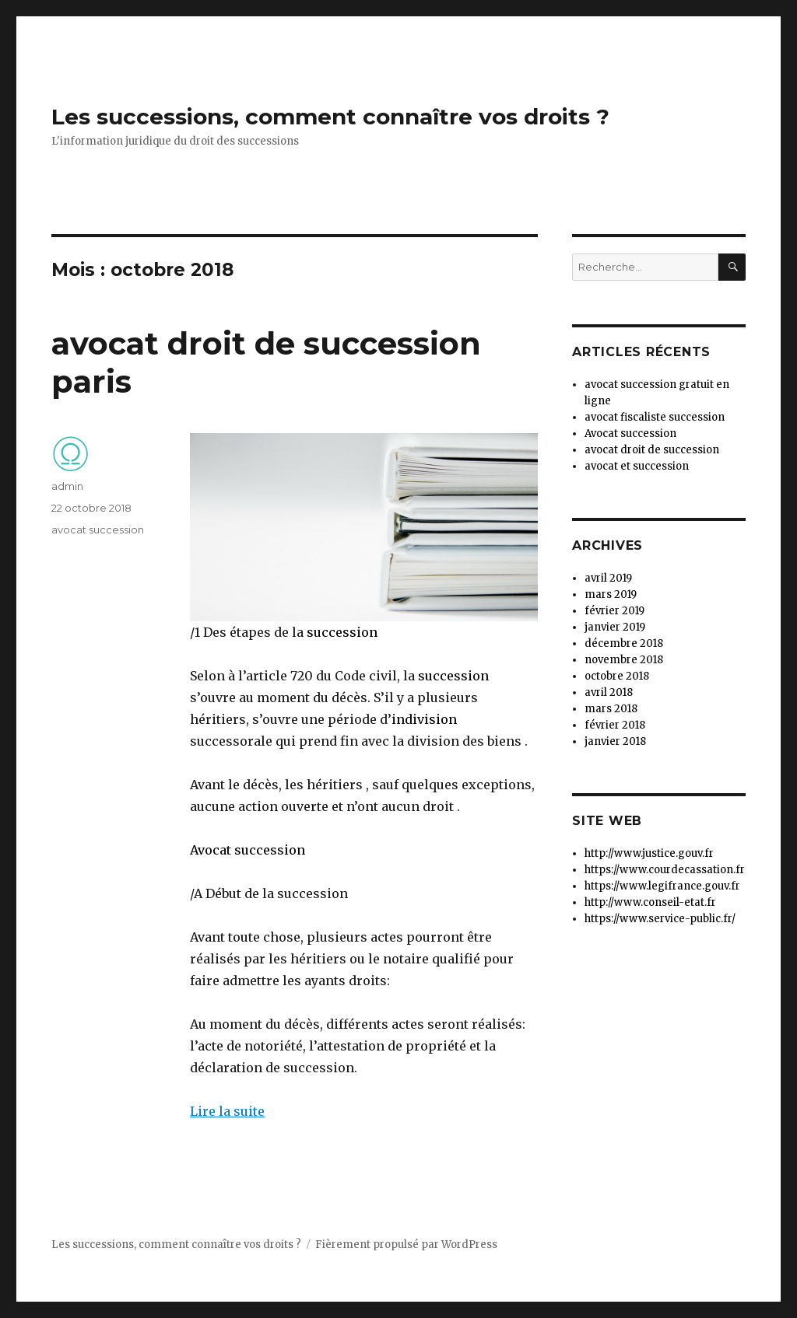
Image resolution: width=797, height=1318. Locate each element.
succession (342, 632)
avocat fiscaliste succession (655, 417)
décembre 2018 (624, 643)
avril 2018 (609, 692)
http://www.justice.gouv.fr (649, 853)
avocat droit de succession (652, 449)
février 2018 (615, 725)
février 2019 (614, 610)
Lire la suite (227, 1111)
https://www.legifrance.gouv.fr (662, 886)
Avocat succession (247, 850)
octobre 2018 (617, 676)
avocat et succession (637, 466)
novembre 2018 (624, 659)
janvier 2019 (615, 627)
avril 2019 (608, 578)
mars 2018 (611, 708)
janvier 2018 (615, 741)
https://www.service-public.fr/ (660, 918)
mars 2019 (611, 594)
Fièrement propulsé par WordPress (406, 1244)
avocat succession (97, 529)
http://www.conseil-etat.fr (650, 902)
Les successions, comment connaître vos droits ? (330, 116)
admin (67, 486)
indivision (424, 719)
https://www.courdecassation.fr (665, 869)
